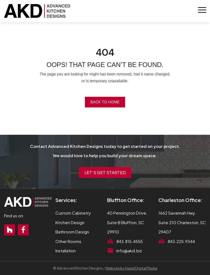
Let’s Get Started (105, 172)
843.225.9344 (181, 241)
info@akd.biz (129, 250)
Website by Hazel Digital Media (131, 268)
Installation (65, 250)
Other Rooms (68, 241)
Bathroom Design (72, 231)
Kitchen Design (69, 222)
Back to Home (105, 102)
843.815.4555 (129, 241)
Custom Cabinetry (73, 212)
